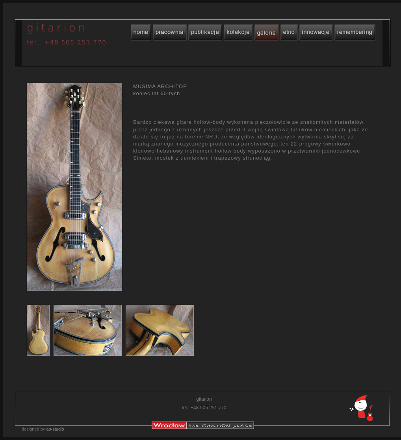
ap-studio (55, 429)
